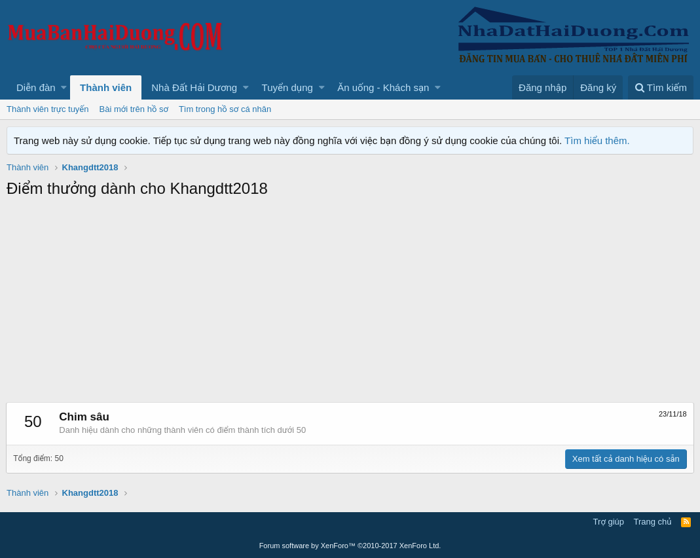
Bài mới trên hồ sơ (134, 109)
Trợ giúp (608, 522)
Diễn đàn (36, 87)
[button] (64, 87)
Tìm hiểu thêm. (597, 140)
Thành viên (106, 87)
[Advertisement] (350, 304)
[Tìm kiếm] (660, 87)
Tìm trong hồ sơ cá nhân (225, 109)
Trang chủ (653, 522)
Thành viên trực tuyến (48, 109)
